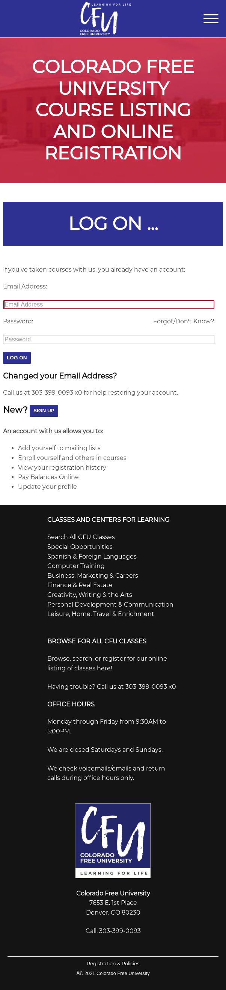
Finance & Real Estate (80, 583)
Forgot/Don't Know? (183, 319)
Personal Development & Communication (110, 602)
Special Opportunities (80, 544)
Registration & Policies (113, 961)
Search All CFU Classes (81, 535)
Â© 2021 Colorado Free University (112, 971)
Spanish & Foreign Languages (92, 554)
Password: (18, 319)
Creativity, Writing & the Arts (89, 592)
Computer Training (76, 564)
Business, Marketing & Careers (92, 573)
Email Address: (25, 284)
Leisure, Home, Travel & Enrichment (100, 612)
